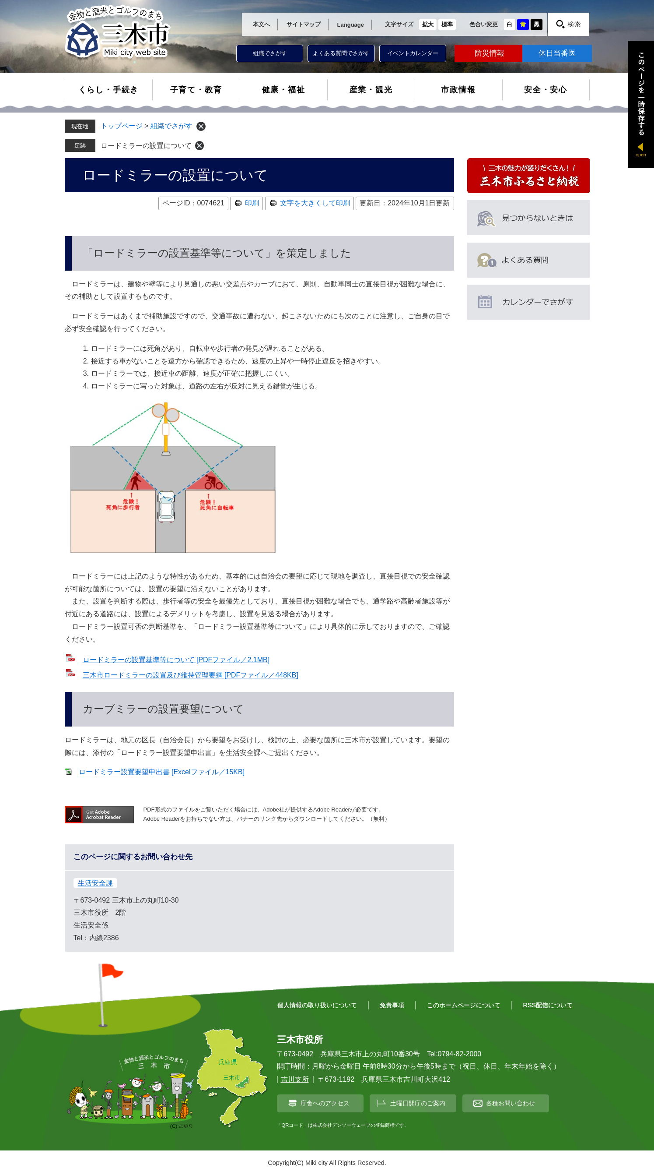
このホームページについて (463, 1005)
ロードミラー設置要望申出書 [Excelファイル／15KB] (162, 772)
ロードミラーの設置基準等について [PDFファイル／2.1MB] (176, 659)
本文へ (261, 24)
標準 (447, 24)
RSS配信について (548, 1005)
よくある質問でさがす (341, 53)
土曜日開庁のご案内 (417, 1103)
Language (350, 24)
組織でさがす (270, 53)
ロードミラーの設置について (146, 145)
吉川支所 (295, 1079)
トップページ (122, 126)
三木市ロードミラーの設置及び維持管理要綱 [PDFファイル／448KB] (190, 675)
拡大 (428, 24)
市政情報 (458, 89)
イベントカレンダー (412, 53)
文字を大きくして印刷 (315, 203)
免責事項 (392, 1005)
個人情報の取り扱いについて (317, 1005)
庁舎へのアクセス (325, 1103)
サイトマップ (304, 24)
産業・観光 (371, 89)
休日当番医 (557, 53)
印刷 (252, 203)
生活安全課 (95, 883)
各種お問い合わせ (510, 1103)
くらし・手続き (108, 89)
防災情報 (489, 53)
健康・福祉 (283, 89)
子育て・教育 (196, 89)
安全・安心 (545, 89)
